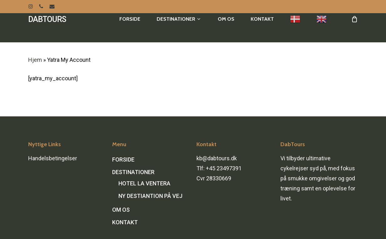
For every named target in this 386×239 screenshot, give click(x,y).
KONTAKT (125, 222)
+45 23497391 (224, 168)
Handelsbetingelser (52, 158)
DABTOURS (47, 28)
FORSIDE (123, 159)
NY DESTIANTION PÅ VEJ (150, 196)
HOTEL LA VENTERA (144, 183)
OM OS (121, 209)
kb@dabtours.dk (216, 158)
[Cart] (354, 27)
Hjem (35, 59)
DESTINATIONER (133, 172)
